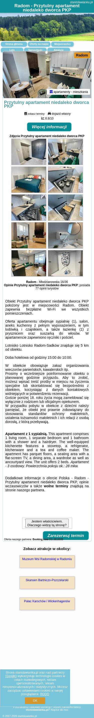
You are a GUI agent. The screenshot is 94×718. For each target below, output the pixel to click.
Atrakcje (58, 50)
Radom (82, 55)
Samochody (35, 50)
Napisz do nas (59, 709)
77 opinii (41, 288)
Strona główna (14, 44)
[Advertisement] (47, 664)
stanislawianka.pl (81, 2)
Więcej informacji (49, 127)
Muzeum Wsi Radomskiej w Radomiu (47, 559)
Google (11, 676)
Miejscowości (62, 44)
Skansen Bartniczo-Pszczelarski (47, 580)
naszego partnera (30, 490)
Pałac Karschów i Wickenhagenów (47, 601)
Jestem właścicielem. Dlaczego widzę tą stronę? (46, 523)
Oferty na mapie (39, 44)
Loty (12, 50)
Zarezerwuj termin (66, 535)
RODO (44, 694)
